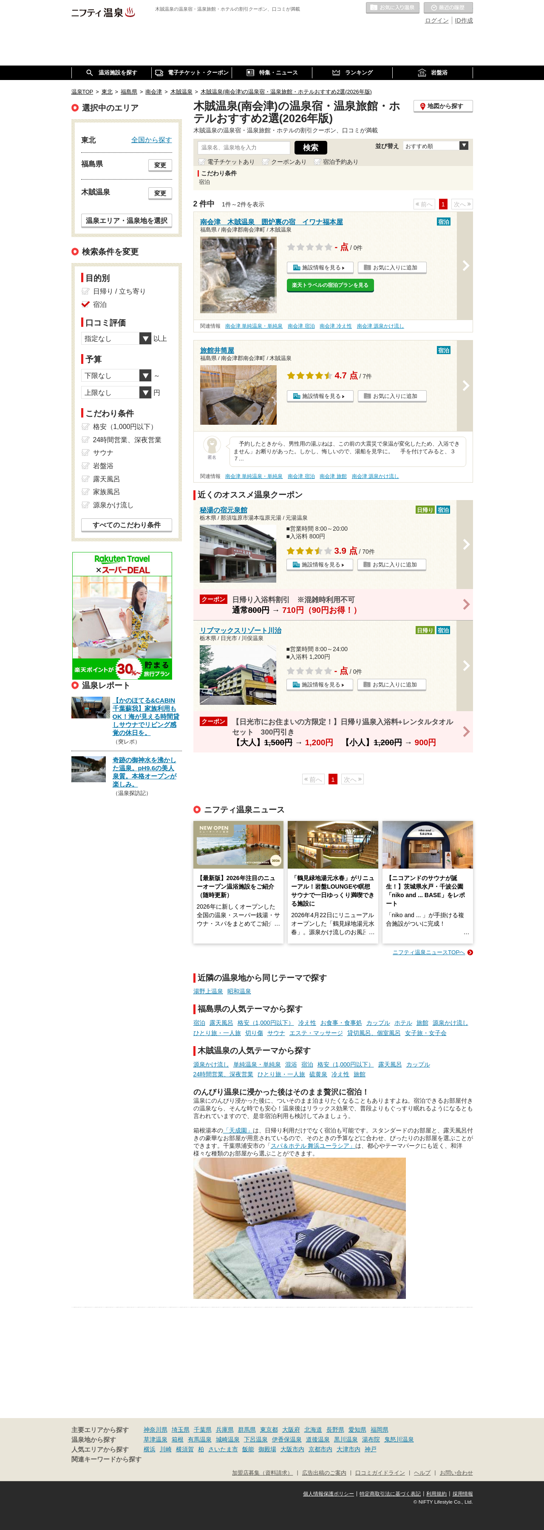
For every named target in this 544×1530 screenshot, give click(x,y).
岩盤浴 (103, 465)
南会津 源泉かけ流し (380, 326)
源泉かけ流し (450, 1022)
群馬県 (247, 1429)
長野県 (335, 1429)
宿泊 (199, 1022)
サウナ (276, 1033)
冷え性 (307, 1022)
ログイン (437, 20)
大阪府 (291, 1429)
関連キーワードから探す (106, 1459)
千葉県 (203, 1429)
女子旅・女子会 (426, 1033)
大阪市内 (292, 1449)
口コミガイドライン (380, 1473)
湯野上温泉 (208, 991)
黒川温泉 (346, 1439)
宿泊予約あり (341, 161)
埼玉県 (181, 1429)
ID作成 (464, 20)
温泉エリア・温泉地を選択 (126, 220)
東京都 (269, 1429)
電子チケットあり (231, 161)
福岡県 (379, 1429)
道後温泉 (318, 1439)
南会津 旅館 (333, 476)
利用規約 (436, 1494)
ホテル (403, 1022)
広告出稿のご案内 (324, 1473)
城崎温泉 (228, 1439)
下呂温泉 (256, 1439)
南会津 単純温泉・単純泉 (254, 326)
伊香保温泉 (287, 1439)
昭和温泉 (239, 991)
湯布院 (371, 1439)
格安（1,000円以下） (266, 1022)
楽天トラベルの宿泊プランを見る (330, 285)
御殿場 (267, 1449)
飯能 (248, 1449)
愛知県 (357, 1429)
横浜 (150, 1449)
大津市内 (348, 1449)
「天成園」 (238, 1130)
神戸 (371, 1449)
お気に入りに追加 (395, 267)
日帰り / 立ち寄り (119, 291)
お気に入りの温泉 (392, 8)
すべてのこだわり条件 (127, 525)
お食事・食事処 (341, 1022)
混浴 (291, 1064)
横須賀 (185, 1449)
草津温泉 (155, 1439)
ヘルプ (422, 1473)
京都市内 (320, 1449)
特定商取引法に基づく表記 (390, 1494)
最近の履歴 (448, 8)
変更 (160, 165)
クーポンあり (289, 161)
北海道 (313, 1429)
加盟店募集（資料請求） (262, 1473)
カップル (378, 1022)
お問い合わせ (456, 1473)
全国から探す (151, 139)
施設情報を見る (321, 267)
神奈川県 (155, 1429)
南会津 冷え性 (335, 326)
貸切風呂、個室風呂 (374, 1033)
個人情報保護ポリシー (328, 1494)
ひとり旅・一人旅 (217, 1033)
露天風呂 (221, 1022)
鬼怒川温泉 (399, 1439)
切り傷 (254, 1033)
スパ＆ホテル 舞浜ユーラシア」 (313, 1145)
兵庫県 (225, 1429)
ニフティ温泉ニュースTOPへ (429, 952)
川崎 (166, 1449)
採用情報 (463, 1494)
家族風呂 (106, 491)
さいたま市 (223, 1449)
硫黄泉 (318, 1074)
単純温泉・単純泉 (257, 1064)
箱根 (178, 1439)
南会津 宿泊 (301, 326)
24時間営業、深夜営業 (223, 1074)
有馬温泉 (200, 1439)
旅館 (422, 1022)
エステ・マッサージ (316, 1033)
